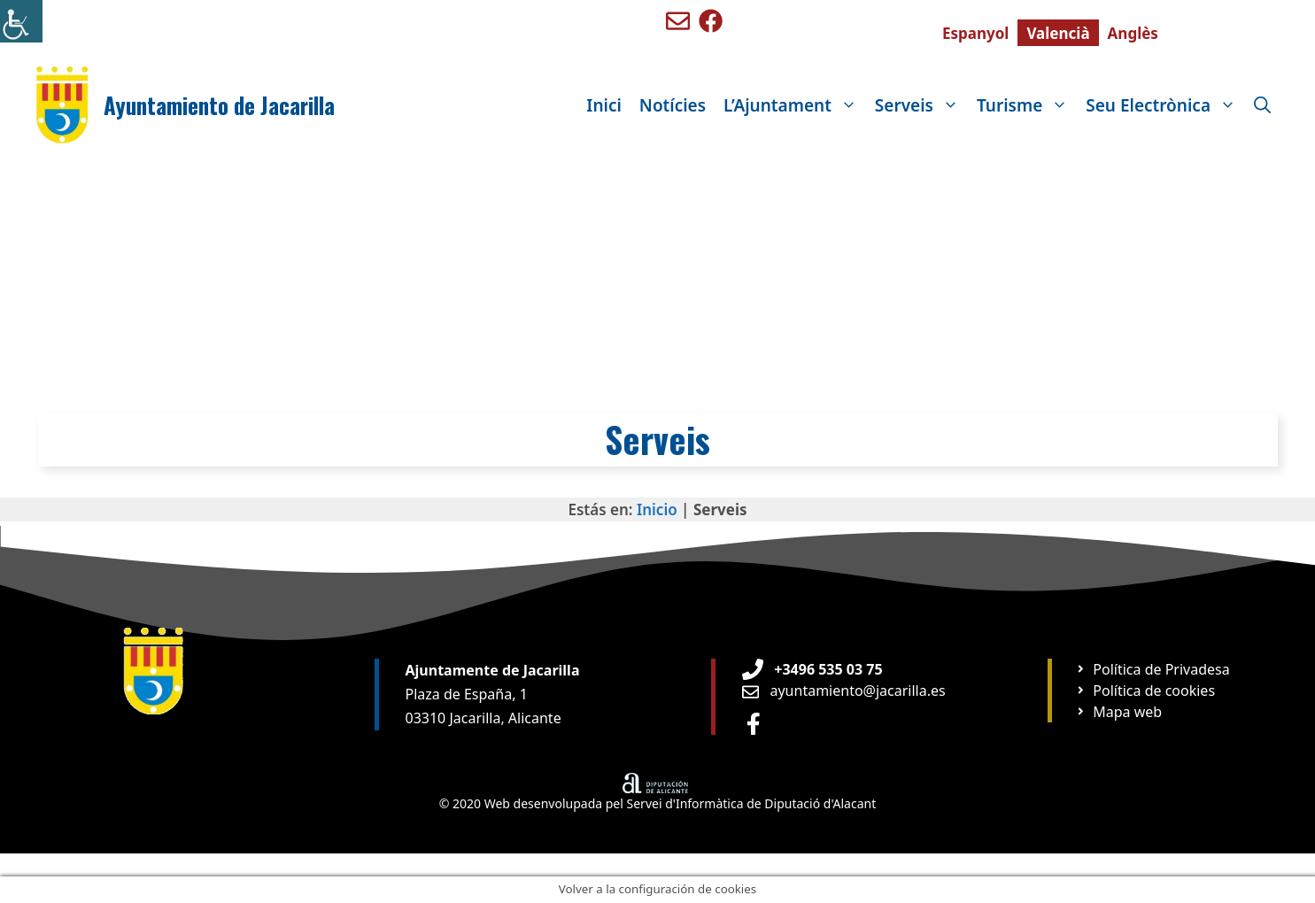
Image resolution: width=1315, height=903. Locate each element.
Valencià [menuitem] (1057, 33)
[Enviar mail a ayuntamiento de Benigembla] (677, 21)
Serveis (921, 105)
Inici (603, 105)
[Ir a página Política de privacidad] (1152, 669)
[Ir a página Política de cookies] (1145, 690)
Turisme (1027, 105)
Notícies (672, 105)
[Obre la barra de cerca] (1262, 105)
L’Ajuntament (794, 105)
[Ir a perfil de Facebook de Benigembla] (710, 21)
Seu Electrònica (1165, 105)
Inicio (657, 509)
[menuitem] (975, 32)
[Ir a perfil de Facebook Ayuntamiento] (753, 724)
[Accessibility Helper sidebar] (21, 21)
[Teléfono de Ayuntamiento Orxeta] (812, 669)
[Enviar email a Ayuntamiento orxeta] (844, 690)
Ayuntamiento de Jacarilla (219, 105)
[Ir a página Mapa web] (1119, 711)
